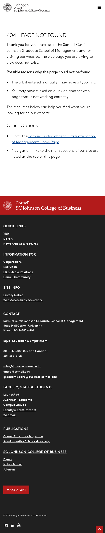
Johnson (9, 469)
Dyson (7, 459)
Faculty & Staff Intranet (19, 410)
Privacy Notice (13, 295)
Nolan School (12, 464)
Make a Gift (16, 490)
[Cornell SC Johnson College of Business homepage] (52, 205)
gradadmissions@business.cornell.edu (30, 377)
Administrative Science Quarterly (26, 441)
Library (8, 239)
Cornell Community (16, 277)
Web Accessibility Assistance (23, 300)
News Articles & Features (20, 244)
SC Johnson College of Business (35, 452)
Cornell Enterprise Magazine (23, 436)
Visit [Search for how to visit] (6, 233)
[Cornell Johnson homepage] (50, 7)
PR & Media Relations (18, 272)
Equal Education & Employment (25, 341)
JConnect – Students (17, 400)
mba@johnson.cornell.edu (22, 366)
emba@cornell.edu (16, 371)
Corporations (12, 262)
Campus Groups (14, 405)
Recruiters (10, 267)
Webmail (9, 415)
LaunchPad (11, 394)
